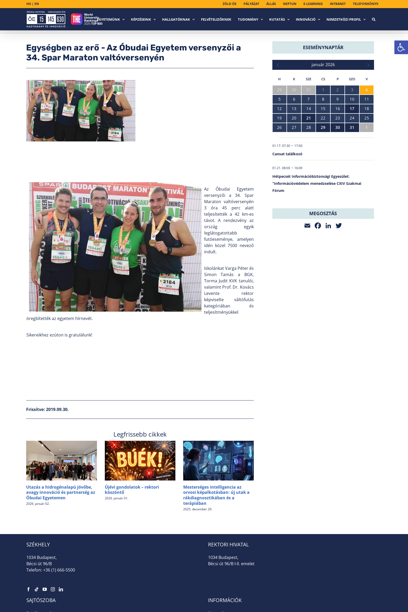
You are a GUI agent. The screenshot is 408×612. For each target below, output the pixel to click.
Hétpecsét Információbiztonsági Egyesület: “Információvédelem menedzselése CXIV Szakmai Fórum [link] (316, 183)
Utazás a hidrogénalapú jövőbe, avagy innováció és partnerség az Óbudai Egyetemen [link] (60, 492)
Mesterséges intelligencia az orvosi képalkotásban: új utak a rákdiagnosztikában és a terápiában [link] (216, 495)
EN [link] (37, 4)
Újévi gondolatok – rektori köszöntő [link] (132, 489)
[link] (401, 47)
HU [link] (28, 4)
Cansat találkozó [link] (287, 153)
